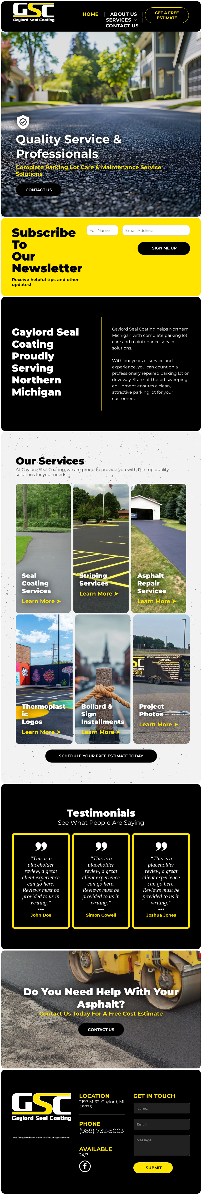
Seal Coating (35, 579)
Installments (102, 722)
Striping (93, 575)
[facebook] (85, 1167)
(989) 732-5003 (101, 1130)
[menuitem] (91, 14)
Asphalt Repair (150, 579)
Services (36, 591)
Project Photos (151, 710)
